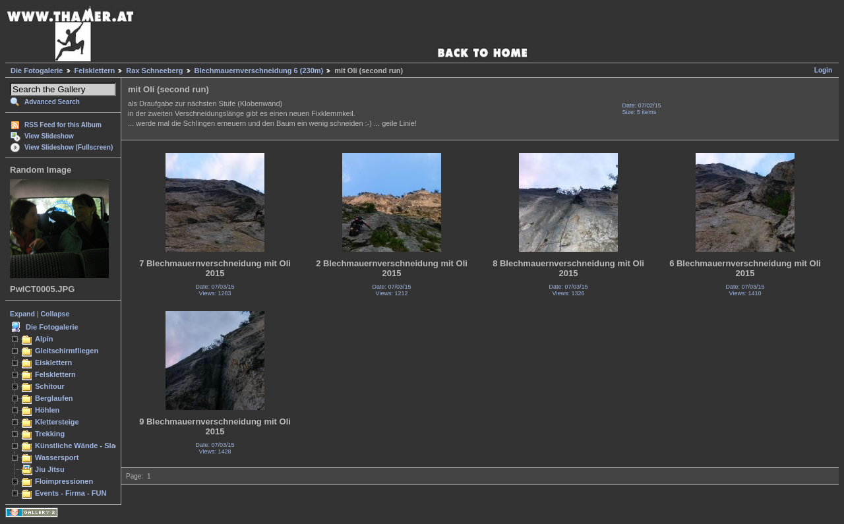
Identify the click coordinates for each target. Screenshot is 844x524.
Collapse (55, 314)
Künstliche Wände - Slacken (83, 446)
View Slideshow (49, 136)
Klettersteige (57, 422)
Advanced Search (52, 101)
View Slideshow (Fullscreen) (68, 147)
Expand (22, 314)
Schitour (50, 386)
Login (823, 70)
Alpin (44, 339)
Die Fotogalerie (37, 70)
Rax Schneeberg (154, 70)
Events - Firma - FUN (70, 493)
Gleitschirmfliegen (66, 351)
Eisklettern (53, 362)
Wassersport (56, 457)
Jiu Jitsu (50, 469)
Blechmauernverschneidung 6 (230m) (259, 70)
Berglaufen (54, 398)
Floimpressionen (64, 481)
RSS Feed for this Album (63, 125)
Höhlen (47, 410)
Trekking (50, 434)
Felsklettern (95, 70)
